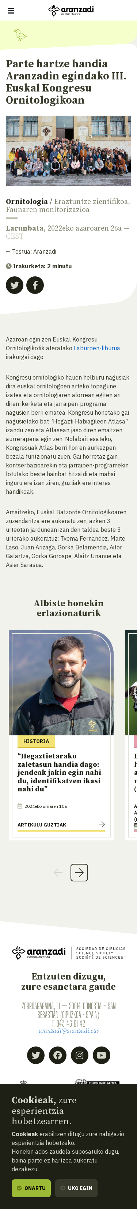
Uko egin (76, 1188)
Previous (58, 872)
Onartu (31, 1188)
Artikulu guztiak (42, 824)
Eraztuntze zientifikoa (91, 201)
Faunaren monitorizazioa (48, 209)
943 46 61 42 (71, 1023)
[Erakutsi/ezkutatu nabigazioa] (11, 10)
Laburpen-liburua (96, 348)
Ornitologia (27, 201)
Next (79, 872)
